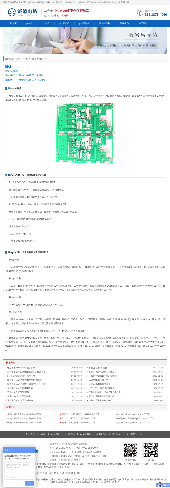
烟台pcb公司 (38, 59)
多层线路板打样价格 (98, 367)
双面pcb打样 (36, 467)
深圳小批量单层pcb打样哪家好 (102, 372)
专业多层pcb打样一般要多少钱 (21, 367)
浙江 (45, 473)
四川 (56, 473)
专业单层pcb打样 (135, 464)
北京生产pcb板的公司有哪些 (101, 388)
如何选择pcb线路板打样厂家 (20, 388)
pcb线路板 (84, 23)
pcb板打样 (64, 23)
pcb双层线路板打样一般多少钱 (21, 376)
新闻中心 (124, 23)
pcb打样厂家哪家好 (46, 464)
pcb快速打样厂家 (117, 464)
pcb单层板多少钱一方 (98, 380)
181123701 (61, 452)
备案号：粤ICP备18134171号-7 (65, 460)
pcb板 (29, 23)
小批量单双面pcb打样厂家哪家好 (104, 376)
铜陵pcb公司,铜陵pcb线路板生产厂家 (24, 422)
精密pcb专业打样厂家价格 (19, 396)
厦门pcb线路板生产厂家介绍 (101, 396)
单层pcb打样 (50, 467)
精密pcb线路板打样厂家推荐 (101, 400)
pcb (28, 59)
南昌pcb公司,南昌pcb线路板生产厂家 (133, 422)
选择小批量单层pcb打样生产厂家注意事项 (26, 372)
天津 (68, 473)
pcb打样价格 (86, 464)
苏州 (51, 473)
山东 (39, 473)
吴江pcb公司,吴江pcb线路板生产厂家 (79, 418)
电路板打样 (54, 479)
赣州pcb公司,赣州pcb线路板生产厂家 (79, 422)
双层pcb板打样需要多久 (99, 384)
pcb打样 (46, 23)
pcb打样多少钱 (100, 464)
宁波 (62, 473)
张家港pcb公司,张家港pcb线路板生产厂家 (135, 418)
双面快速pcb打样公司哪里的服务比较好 (25, 380)
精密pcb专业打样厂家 (68, 464)
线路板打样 (104, 23)
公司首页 (12, 23)
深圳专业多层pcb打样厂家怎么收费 (105, 392)
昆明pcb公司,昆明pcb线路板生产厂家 (24, 414)
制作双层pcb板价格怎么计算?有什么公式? (26, 384)
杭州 (79, 473)
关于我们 (143, 23)
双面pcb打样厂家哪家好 (18, 392)
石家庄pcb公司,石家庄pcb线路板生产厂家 (81, 414)
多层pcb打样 (63, 467)
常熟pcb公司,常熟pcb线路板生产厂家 (24, 418)
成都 (73, 473)
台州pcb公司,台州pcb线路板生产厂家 (133, 414)
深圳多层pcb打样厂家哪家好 (20, 400)
